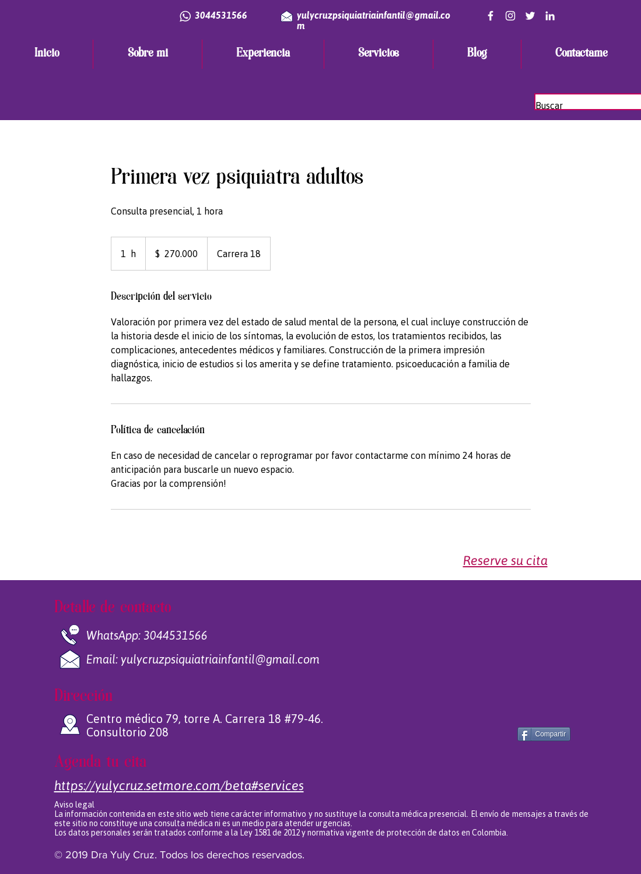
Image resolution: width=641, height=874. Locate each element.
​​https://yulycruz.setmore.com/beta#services (179, 785)
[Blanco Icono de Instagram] (510, 15)
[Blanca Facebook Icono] (490, 15)
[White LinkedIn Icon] (550, 15)
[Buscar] (586, 105)
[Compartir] (544, 734)
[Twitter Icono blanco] (530, 15)
